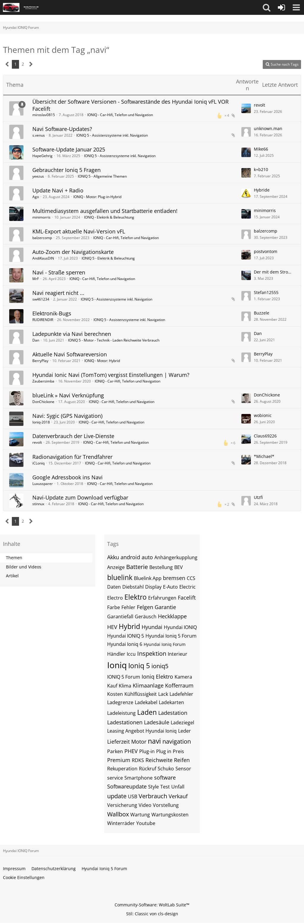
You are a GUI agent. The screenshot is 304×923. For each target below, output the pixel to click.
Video (145, 805)
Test (165, 786)
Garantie (165, 607)
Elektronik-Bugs (51, 313)
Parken (115, 751)
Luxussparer (42, 483)
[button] (267, 7)
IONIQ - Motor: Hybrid (102, 360)
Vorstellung (166, 805)
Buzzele (261, 313)
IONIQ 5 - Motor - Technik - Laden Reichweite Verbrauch (113, 340)
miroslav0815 (43, 114)
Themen (14, 557)
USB (132, 796)
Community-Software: (152, 905)
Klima (125, 685)
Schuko (166, 768)
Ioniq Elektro (157, 676)
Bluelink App (148, 578)
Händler (116, 654)
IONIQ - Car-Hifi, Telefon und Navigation (120, 114)
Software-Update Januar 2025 (68, 149)
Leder (184, 731)
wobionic (263, 415)
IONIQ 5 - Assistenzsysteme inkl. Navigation (112, 135)
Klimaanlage (148, 685)
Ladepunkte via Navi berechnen (71, 333)
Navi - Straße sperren (58, 272)
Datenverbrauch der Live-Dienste (73, 436)
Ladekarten (171, 702)
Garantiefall (120, 616)
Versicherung (122, 805)
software (165, 777)
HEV (112, 626)
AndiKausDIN (43, 258)
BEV (178, 567)
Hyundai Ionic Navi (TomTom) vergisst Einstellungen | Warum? (110, 374)
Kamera (183, 677)
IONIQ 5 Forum (123, 677)
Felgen (145, 607)
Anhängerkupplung (175, 557)
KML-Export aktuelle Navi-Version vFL (78, 231)
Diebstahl (133, 587)
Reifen (182, 760)
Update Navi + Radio (57, 190)
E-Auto (170, 587)
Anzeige (116, 567)
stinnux (38, 503)
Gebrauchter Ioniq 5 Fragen (66, 169)
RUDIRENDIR (42, 319)
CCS (191, 578)
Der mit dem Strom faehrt (274, 272)
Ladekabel (146, 702)
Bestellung (161, 567)
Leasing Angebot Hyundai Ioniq (142, 731)
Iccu (131, 654)
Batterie (137, 567)
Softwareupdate (127, 786)
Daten (114, 587)
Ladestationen (124, 722)
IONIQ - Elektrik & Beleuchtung (109, 217)
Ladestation (172, 712)
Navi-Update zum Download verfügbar (80, 497)
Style (153, 786)
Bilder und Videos (23, 567)
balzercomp (42, 237)
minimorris (41, 217)
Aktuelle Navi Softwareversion (69, 354)
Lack (163, 694)
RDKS (138, 760)
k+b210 (261, 169)
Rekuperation (122, 768)
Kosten (115, 694)
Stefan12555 (266, 292)
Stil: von (152, 913)
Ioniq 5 (139, 665)
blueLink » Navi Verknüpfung (68, 395)
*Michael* (264, 456)
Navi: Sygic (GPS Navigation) (67, 415)
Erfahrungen (162, 598)
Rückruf (147, 768)
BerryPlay (40, 360)
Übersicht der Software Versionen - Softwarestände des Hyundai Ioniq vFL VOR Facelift (130, 105)
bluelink (119, 577)
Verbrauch (153, 796)
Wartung (140, 814)
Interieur (177, 654)
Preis (178, 751)
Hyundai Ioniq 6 (124, 644)
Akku (113, 557)
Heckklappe (172, 616)
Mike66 (261, 149)
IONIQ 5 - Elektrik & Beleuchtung (108, 258)
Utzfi (258, 497)
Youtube (145, 823)
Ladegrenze (120, 702)
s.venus (38, 135)
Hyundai (152, 626)
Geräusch (145, 616)
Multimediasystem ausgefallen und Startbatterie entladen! (105, 210)
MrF (35, 278)
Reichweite (158, 760)
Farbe (113, 607)
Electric (187, 587)
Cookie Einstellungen (24, 877)
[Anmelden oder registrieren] (281, 7)
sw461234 (40, 299)
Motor (138, 741)
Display (153, 587)
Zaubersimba (43, 381)
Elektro (135, 597)
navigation (176, 741)
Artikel (12, 576)
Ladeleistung (121, 713)
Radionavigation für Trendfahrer (72, 456)
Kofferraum (179, 685)
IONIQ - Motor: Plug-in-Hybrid (97, 196)
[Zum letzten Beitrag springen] (246, 108)
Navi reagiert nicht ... (58, 292)
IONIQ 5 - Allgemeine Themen (102, 176)
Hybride (262, 190)
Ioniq (117, 665)
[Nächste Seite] (31, 64)
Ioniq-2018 (41, 422)
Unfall (177, 786)
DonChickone (43, 401)
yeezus (38, 176)
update (116, 796)
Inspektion (151, 653)
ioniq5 (159, 666)
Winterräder (121, 823)
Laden (147, 712)
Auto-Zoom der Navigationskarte (73, 251)
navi (154, 741)
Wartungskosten (170, 814)
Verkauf (178, 796)
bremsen (174, 577)
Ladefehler (181, 694)
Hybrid (129, 626)
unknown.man (268, 128)
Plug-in (147, 751)
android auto (137, 557)
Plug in (163, 751)
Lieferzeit (118, 741)
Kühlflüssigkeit (140, 694)
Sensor (183, 768)
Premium (118, 760)
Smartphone (138, 778)
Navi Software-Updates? (62, 128)
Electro (115, 598)
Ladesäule (156, 722)
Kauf (112, 685)
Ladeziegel (182, 722)
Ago (35, 196)
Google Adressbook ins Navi (67, 477)
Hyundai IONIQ (180, 627)
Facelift (187, 597)
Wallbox (118, 814)
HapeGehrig (42, 155)
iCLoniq (38, 463)
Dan (35, 340)
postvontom (265, 251)
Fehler (128, 607)
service (115, 778)
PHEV (131, 751)
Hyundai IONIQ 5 (125, 636)
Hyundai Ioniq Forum (165, 644)
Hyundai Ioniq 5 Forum (171, 636)
